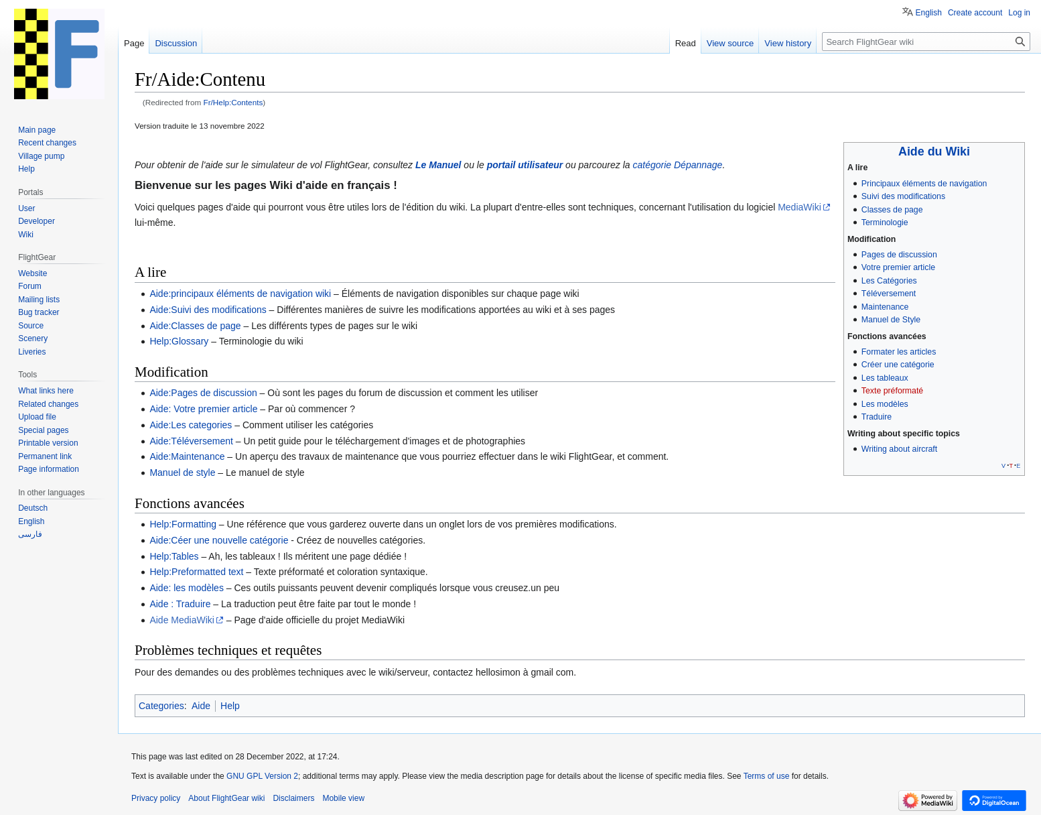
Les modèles (884, 404)
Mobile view (343, 798)
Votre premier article (898, 267)
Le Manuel (438, 165)
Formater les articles (898, 352)
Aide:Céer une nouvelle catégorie (218, 540)
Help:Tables (173, 556)
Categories (161, 705)
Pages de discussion (899, 254)
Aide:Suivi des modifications (207, 309)
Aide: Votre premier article (203, 408)
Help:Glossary (178, 341)
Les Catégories (889, 281)
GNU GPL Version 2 (262, 776)
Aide (201, 705)
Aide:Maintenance (186, 456)
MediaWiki (799, 207)
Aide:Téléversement (191, 441)
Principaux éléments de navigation (924, 183)
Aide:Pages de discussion (203, 392)
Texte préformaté (892, 390)
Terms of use (767, 776)
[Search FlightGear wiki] (926, 41)
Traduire (876, 417)
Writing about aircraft (899, 449)
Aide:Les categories (190, 425)
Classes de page (892, 209)
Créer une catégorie (897, 364)
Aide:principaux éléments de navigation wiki (240, 293)
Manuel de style (182, 472)
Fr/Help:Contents (233, 102)
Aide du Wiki (934, 151)
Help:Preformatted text (196, 571)
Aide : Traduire (179, 604)
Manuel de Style (890, 319)
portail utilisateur (525, 165)
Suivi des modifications (903, 196)
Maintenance (885, 307)
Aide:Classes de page (194, 325)
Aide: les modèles (186, 587)
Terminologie (884, 222)
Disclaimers (293, 798)
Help (230, 705)
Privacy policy (155, 798)
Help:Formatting (182, 524)
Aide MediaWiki (181, 620)
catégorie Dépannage (678, 165)
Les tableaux (884, 378)
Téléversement (888, 293)
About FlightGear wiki (226, 798)
